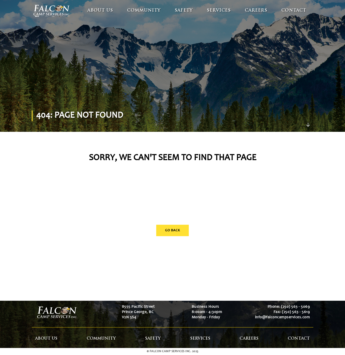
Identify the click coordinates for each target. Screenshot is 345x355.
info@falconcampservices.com (282, 317)
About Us (100, 11)
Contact (293, 11)
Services (219, 11)
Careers (256, 11)
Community (144, 11)
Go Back (172, 230)
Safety (184, 11)
